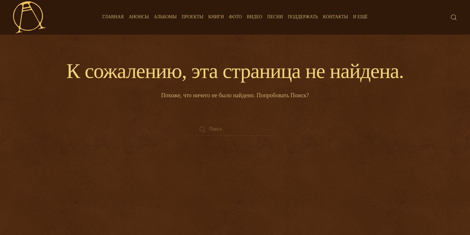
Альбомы (165, 16)
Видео (254, 16)
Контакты (335, 16)
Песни (275, 16)
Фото (235, 16)
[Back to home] (29, 17)
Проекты (192, 16)
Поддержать (303, 16)
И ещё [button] (360, 16)
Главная (113, 16)
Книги (216, 16)
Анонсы (139, 16)
